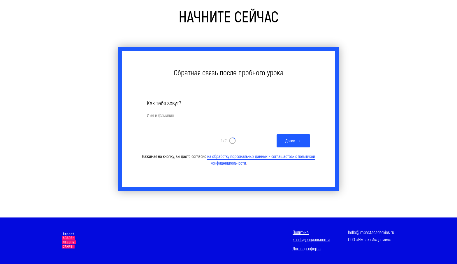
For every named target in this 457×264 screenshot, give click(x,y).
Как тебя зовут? (164, 103)
